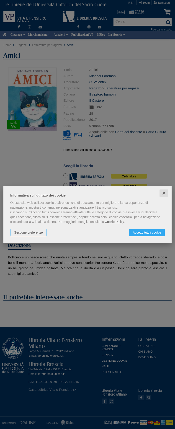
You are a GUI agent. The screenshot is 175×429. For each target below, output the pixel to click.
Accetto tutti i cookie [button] (147, 232)
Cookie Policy (114, 221)
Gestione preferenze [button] (28, 232)
